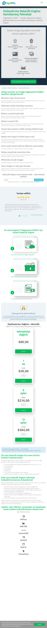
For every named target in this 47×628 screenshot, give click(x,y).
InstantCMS (23, 531)
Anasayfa (4, 88)
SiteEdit (23, 538)
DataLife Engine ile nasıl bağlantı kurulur (23, 81)
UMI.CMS (23, 525)
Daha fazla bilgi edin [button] (16, 626)
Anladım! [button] (40, 624)
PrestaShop (24, 552)
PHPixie (23, 518)
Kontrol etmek (39, 180)
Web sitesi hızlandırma (12, 88)
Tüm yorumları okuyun (37, 215)
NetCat (23, 545)
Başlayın (23, 351)
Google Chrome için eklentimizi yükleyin (30, 182)
